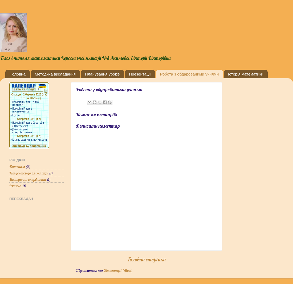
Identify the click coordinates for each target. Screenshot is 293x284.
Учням (15, 185)
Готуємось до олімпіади (28, 173)
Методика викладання (55, 74)
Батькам (17, 166)
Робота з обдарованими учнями (189, 74)
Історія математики (245, 74)
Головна (18, 74)
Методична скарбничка (27, 179)
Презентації (140, 74)
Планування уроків (102, 74)
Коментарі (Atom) (118, 270)
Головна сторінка (147, 259)
